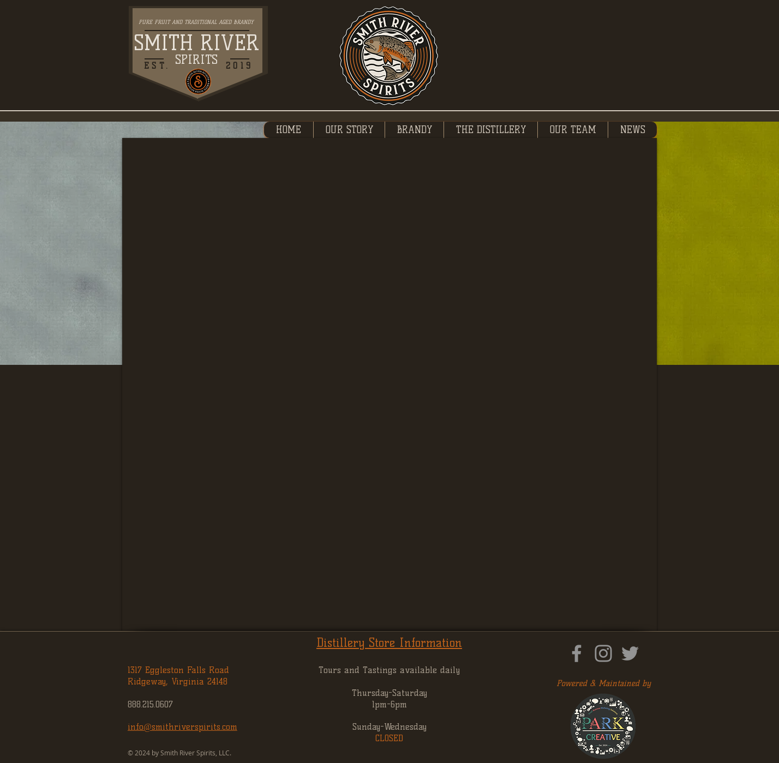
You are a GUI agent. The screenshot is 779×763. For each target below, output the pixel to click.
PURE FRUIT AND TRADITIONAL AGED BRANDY (196, 22)
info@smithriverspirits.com (182, 727)
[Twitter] (630, 653)
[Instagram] (603, 653)
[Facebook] (576, 653)
